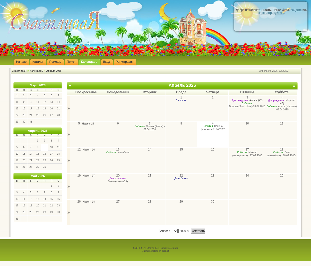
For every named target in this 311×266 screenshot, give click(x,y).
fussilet (165, 250)
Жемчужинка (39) (118, 181)
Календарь (36, 71)
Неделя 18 (89, 201)
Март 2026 (38, 85)
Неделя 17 (89, 175)
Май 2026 (38, 176)
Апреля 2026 (53, 71)
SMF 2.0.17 (139, 248)
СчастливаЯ (19, 71)
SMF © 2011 (153, 248)
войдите (296, 10)
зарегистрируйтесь (271, 13)
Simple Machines (169, 248)
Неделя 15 (88, 123)
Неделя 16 (89, 149)
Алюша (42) (255, 100)
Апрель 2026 (37, 131)
